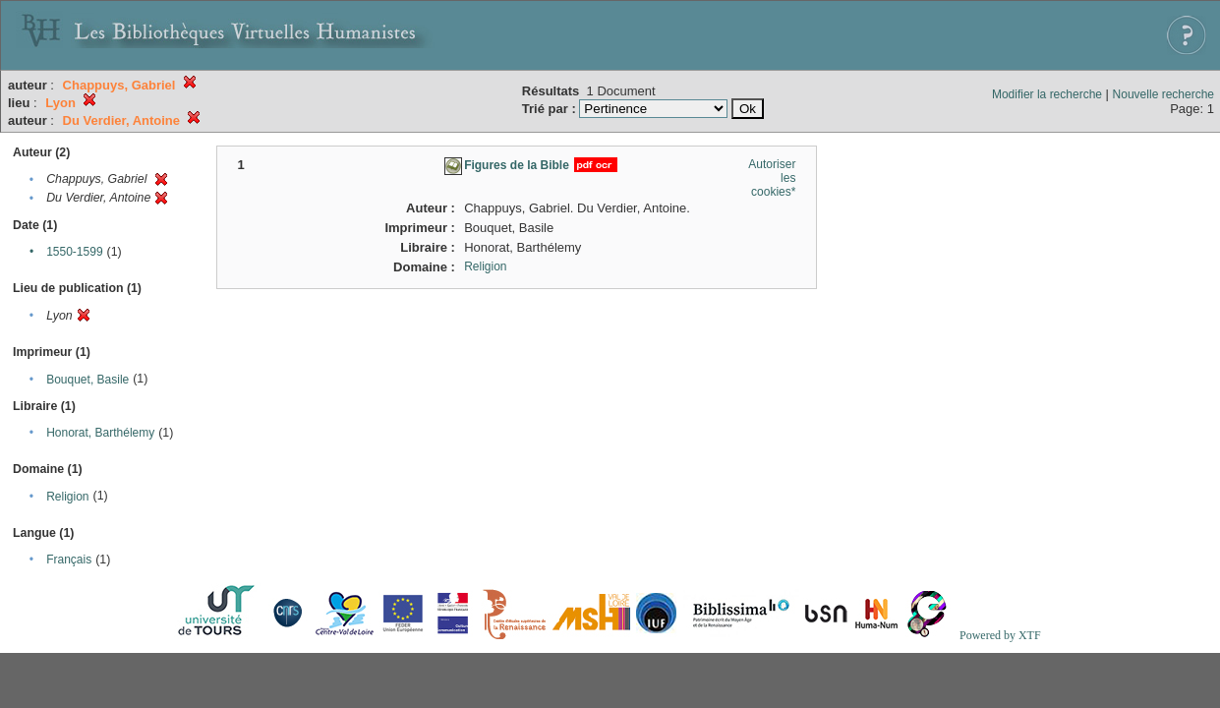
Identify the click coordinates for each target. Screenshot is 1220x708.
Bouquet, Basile (87, 379)
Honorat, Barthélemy (100, 433)
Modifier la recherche (1047, 94)
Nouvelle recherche (1163, 94)
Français (68, 559)
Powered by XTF (1000, 635)
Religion (67, 496)
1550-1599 (74, 252)
